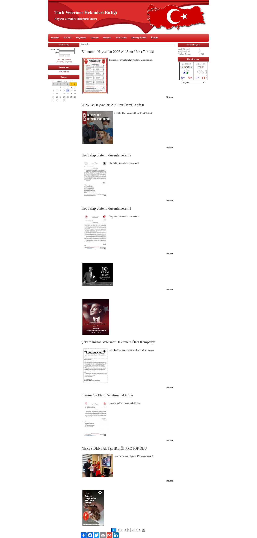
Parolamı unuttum (64, 59)
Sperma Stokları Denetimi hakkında (107, 395)
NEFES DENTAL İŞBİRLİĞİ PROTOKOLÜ (114, 448)
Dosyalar (107, 37)
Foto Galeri (121, 37)
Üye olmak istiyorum (64, 62)
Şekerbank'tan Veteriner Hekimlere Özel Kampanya (118, 342)
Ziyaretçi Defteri (138, 37)
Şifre (57, 52)
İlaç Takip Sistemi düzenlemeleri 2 (106, 155)
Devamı (169, 97)
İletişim (154, 37)
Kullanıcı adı (54, 49)
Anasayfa (55, 37)
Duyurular (81, 37)
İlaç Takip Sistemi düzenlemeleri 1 (106, 208)
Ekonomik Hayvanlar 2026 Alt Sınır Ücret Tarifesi (118, 52)
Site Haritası (64, 71)
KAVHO (68, 37)
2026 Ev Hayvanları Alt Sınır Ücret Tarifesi (113, 105)
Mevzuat (95, 37)
